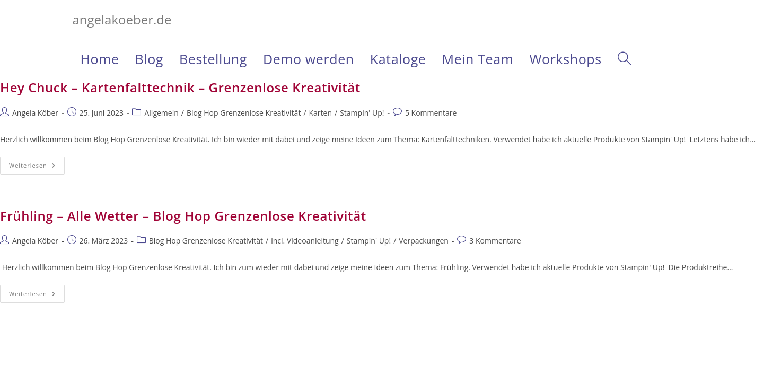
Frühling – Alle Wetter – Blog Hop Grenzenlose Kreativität (183, 215)
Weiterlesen (37, 167)
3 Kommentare (495, 241)
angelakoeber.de (122, 19)
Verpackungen (424, 241)
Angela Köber (35, 113)
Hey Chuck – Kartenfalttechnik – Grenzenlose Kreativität (180, 87)
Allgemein (161, 113)
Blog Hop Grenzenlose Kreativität (244, 113)
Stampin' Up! (362, 113)
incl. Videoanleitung (304, 241)
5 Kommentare (431, 113)
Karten (320, 113)
